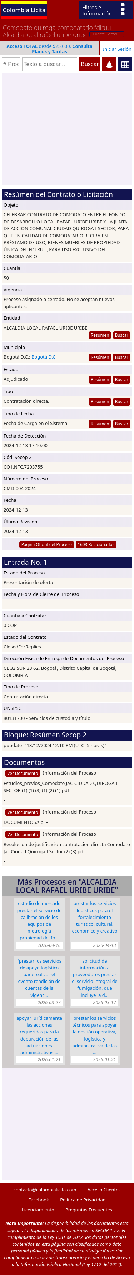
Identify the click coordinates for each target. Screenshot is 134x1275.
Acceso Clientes (104, 1189)
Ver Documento (23, 773)
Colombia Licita (24, 10)
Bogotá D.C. (44, 357)
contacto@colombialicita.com (45, 1189)
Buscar (121, 335)
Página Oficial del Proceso (46, 544)
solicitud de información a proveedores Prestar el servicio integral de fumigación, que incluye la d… (95, 978)
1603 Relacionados (96, 544)
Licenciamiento (38, 1209)
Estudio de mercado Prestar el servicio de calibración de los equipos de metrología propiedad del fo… (39, 920)
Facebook (38, 1199)
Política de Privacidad (82, 1199)
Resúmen (100, 335)
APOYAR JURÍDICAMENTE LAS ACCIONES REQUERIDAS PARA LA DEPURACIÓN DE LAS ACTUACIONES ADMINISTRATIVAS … (39, 1035)
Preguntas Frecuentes (88, 1209)
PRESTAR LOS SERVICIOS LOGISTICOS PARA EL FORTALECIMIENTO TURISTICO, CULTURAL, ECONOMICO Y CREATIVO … (95, 920)
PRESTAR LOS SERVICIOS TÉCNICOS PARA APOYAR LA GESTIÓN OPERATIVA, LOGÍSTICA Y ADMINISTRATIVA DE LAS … (95, 1035)
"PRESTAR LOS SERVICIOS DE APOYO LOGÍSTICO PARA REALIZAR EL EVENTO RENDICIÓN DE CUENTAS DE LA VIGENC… (39, 978)
